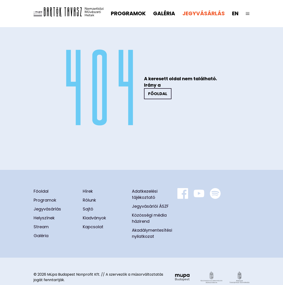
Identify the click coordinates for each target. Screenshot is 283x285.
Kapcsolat (93, 227)
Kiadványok (94, 218)
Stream (41, 227)
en (235, 13)
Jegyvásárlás (203, 13)
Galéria (164, 13)
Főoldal (157, 93)
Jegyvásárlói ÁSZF (150, 206)
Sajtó (88, 209)
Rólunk (89, 200)
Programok (128, 13)
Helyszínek (44, 218)
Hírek (88, 191)
